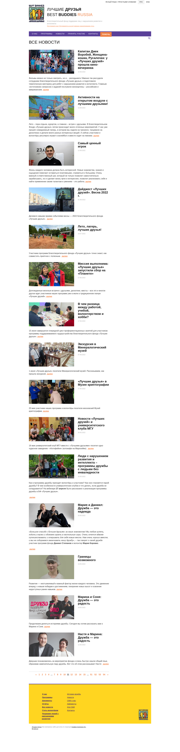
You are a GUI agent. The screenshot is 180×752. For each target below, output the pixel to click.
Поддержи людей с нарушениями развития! (50, 716)
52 (95, 675)
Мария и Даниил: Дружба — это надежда (90, 508)
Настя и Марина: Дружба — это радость (90, 637)
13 (76, 675)
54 (104, 675)
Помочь (106, 34)
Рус (141, 2)
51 (91, 675)
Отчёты (45, 704)
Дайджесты (71, 704)
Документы (47, 701)
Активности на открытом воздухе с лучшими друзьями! (93, 100)
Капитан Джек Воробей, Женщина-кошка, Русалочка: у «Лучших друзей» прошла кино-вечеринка (93, 59)
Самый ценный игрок (89, 144)
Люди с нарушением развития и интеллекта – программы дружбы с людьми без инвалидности (93, 464)
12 (71, 675)
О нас (34, 34)
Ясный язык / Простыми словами (121, 2)
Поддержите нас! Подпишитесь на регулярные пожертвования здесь (70, 26)
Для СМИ (71, 707)
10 (64, 675)
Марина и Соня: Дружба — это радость (89, 600)
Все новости (47, 707)
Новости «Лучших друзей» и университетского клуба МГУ (91, 423)
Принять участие (76, 34)
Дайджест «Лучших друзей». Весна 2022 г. (93, 192)
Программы (46, 34)
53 (100, 675)
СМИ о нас (71, 701)
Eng (148, 2)
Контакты (93, 34)
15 (84, 675)
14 (80, 675)
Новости (60, 34)
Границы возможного (87, 558)
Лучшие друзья (37, 727)
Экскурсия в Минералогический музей (92, 347)
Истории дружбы (74, 694)
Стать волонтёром (50, 710)
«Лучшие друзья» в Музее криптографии (93, 383)
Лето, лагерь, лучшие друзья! (89, 228)
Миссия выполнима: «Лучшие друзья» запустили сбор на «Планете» (93, 268)
